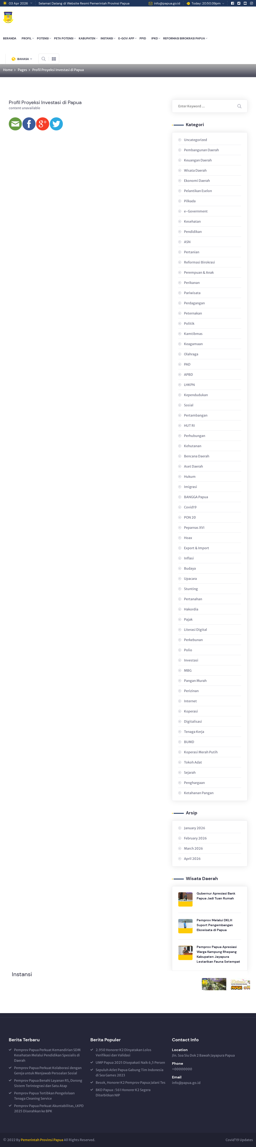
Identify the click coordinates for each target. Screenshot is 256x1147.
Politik (189, 323)
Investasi (191, 660)
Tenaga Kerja (194, 732)
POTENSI (43, 38)
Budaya (190, 568)
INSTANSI (107, 38)
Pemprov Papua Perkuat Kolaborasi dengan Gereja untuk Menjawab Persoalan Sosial (48, 1070)
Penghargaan (194, 783)
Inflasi (189, 558)
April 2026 (192, 859)
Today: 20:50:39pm (206, 3)
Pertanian (191, 252)
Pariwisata (192, 293)
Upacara (190, 579)
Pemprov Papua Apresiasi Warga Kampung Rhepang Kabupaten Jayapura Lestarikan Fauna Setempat (218, 954)
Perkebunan (193, 640)
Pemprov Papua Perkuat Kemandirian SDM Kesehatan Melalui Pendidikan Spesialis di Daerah (47, 1055)
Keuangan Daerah (198, 160)
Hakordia (191, 609)
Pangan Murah (195, 681)
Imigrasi (190, 487)
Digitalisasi (193, 721)
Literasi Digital (195, 630)
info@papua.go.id (167, 3)
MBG (188, 670)
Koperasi (191, 711)
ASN (187, 242)
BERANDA (9, 38)
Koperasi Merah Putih (201, 752)
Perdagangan (194, 303)
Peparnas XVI (194, 528)
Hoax (188, 538)
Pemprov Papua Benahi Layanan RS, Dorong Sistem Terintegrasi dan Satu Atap (48, 1083)
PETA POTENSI (63, 38)
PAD (187, 364)
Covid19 (190, 507)
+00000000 (182, 1069)
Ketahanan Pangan (199, 793)
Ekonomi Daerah (197, 181)
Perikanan (192, 283)
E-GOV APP (126, 38)
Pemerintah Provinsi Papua (42, 1140)
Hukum (190, 477)
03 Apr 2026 (18, 3)
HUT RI (189, 425)
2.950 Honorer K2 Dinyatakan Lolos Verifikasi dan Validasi (123, 1052)
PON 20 (190, 517)
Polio (188, 650)
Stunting (191, 589)
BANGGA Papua (196, 497)
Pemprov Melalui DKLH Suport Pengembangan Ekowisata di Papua (215, 925)
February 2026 (195, 838)
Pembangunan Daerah (201, 150)
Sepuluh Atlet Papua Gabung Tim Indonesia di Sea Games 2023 (129, 1072)
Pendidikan (193, 232)
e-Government (196, 211)
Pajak (188, 619)
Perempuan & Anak (199, 272)
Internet (190, 701)
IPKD (154, 38)
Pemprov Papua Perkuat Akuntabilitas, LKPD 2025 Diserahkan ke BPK (49, 1108)
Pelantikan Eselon (198, 191)
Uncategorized (195, 140)
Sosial (188, 405)
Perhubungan (194, 436)
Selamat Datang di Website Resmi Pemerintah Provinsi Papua (84, 3)
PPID (143, 38)
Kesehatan (192, 221)
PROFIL (27, 38)
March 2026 (193, 848)
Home (8, 70)
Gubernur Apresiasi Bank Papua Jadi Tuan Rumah (216, 895)
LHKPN (189, 385)
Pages (22, 70)
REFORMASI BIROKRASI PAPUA (184, 38)
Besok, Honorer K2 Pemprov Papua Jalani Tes (130, 1082)
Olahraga (191, 354)
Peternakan (193, 313)
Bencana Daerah (196, 456)
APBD (188, 374)
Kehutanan (192, 446)
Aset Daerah (193, 466)
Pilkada (190, 201)
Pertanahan (193, 599)
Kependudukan (196, 395)
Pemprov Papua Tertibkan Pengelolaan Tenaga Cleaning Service (44, 1095)
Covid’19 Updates (239, 1140)
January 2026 (194, 828)
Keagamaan (193, 344)
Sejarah (190, 772)
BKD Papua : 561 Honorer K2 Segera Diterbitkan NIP (123, 1092)
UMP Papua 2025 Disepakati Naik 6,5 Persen (130, 1062)
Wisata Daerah (195, 170)
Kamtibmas (193, 334)
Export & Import (196, 548)
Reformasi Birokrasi (199, 262)
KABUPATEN (87, 38)
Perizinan (191, 691)
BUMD (189, 742)
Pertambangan (195, 415)
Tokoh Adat (193, 762)
